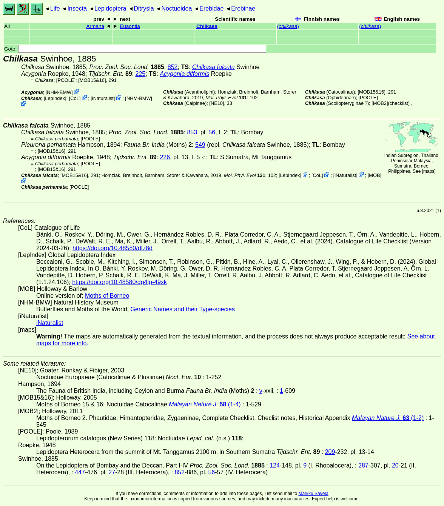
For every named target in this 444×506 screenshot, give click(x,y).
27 (111, 472)
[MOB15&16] (92, 80)
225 (141, 74)
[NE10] (216, 103)
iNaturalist (103, 98)
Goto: (135, 49)
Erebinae (243, 8)
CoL (74, 98)
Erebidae (211, 8)
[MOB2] (380, 103)
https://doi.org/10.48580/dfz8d (112, 248)
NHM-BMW (59, 92)
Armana (95, 26)
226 (165, 157)
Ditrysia (144, 8)
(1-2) (388, 418)
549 (200, 144)
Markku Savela (313, 493)
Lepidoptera (110, 8)
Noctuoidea (176, 8)
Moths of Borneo (107, 295)
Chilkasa (206, 26)
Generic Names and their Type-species (183, 309)
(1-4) (204, 404)
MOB (374, 175)
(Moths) (157, 144)
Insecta (77, 8)
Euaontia (130, 26)
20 (395, 465)
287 (363, 465)
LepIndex (55, 98)
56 (211, 132)
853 (192, 132)
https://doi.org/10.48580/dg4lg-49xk (119, 282)
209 (330, 452)
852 (173, 67)
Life (55, 8)
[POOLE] (66, 80)
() (288, 26)
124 (275, 465)
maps (428, 171)
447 (80, 472)
